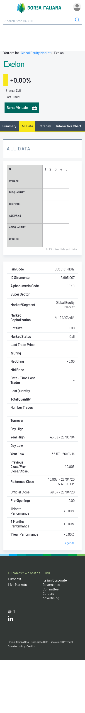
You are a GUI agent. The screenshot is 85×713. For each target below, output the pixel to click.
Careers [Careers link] (48, 593)
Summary (9, 126)
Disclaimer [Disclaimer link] (56, 641)
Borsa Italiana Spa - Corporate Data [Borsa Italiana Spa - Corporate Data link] (28, 641)
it (13, 612)
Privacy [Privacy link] (67, 641)
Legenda (69, 543)
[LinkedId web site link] (10, 620)
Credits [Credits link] (31, 646)
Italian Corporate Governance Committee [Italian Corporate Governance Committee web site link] (55, 584)
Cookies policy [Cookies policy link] (16, 646)
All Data (27, 126)
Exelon (13, 63)
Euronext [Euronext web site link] (14, 579)
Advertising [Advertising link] (51, 598)
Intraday (45, 126)
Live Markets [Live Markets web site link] (17, 584)
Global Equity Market (36, 53)
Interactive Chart (68, 126)
